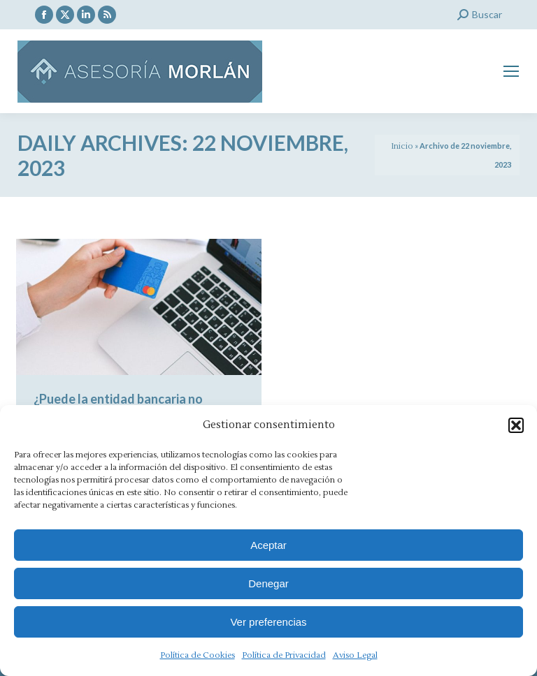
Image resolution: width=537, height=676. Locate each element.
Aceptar (268, 545)
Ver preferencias (268, 622)
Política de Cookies (197, 655)
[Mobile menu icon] (511, 71)
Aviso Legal (355, 655)
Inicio (402, 146)
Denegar (268, 583)
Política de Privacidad (284, 655)
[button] (516, 425)
